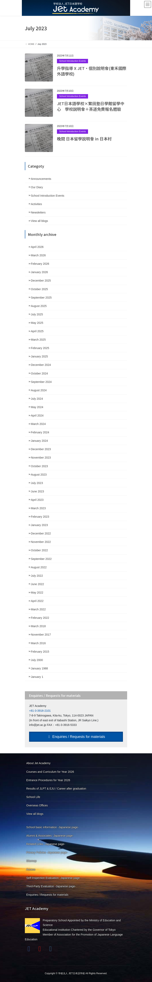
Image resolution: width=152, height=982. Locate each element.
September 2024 (41, 381)
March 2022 (38, 609)
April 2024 (37, 415)
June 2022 (37, 584)
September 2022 (41, 558)
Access (30, 869)
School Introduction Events (72, 61)
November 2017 (41, 634)
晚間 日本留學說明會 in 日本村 (84, 139)
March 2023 (38, 508)
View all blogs (39, 220)
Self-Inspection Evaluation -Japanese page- (53, 877)
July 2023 (37, 483)
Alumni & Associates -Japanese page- (50, 835)
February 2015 (40, 651)
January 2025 (39, 356)
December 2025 (41, 280)
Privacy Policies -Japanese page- (47, 852)
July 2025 (37, 314)
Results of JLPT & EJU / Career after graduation (56, 788)
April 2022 (37, 601)
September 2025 (41, 297)
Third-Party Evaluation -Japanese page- (51, 886)
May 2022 (37, 592)
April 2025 (37, 331)
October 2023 (39, 466)
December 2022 (41, 533)
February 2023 (40, 516)
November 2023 (41, 457)
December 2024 (41, 364)
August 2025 (39, 306)
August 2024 (39, 390)
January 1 (37, 676)
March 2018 (38, 626)
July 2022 (37, 575)
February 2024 (40, 432)
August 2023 (39, 474)
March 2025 (38, 339)
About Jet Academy (38, 763)
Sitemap (31, 860)
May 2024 (37, 407)
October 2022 (39, 550)
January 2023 (39, 525)
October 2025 (39, 289)
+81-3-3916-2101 (40, 710)
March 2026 (38, 255)
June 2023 (37, 491)
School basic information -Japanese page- (52, 827)
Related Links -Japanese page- (45, 844)
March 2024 (38, 424)
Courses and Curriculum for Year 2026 (50, 771)
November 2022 (41, 541)
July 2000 (37, 660)
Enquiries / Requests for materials (76, 737)
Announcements (41, 178)
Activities (36, 204)
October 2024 (39, 373)
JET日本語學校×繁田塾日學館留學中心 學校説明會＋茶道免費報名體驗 (90, 106)
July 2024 (37, 398)
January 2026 (39, 272)
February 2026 (40, 263)
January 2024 (39, 440)
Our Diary (37, 187)
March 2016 (38, 643)
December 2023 (41, 449)
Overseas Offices (37, 805)
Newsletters (38, 212)
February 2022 (40, 617)
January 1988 (39, 668)
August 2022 (39, 567)
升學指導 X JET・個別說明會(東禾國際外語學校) (91, 71)
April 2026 (37, 247)
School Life (33, 797)
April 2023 (37, 499)
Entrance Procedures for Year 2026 (48, 780)
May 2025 (37, 322)
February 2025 (40, 348)
